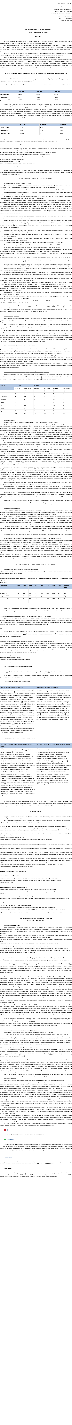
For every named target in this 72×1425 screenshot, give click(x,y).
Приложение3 (8, 1157)
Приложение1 (10, 1130)
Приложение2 (10, 1139)
